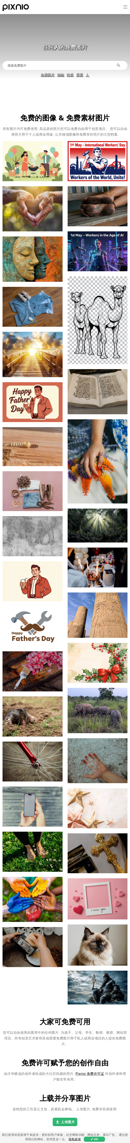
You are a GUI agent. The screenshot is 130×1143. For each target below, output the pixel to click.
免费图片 (48, 75)
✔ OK (94, 1139)
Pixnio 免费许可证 (89, 1073)
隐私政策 (75, 1139)
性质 (70, 75)
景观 (79, 75)
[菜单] (125, 7)
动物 (60, 75)
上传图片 (65, 1122)
